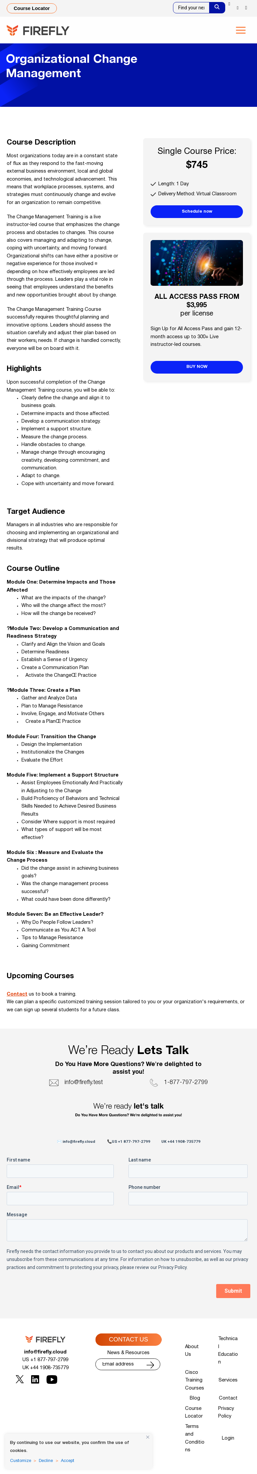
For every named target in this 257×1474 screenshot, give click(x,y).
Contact (17, 994)
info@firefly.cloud (45, 1352)
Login (228, 1438)
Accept (67, 1461)
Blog (195, 1398)
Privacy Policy (226, 1413)
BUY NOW (196, 367)
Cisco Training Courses (194, 1381)
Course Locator (194, 1413)
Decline (46, 1461)
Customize (20, 1461)
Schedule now (197, 212)
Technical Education (228, 1350)
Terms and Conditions (194, 1438)
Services (228, 1380)
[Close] (147, 1437)
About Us (192, 1351)
